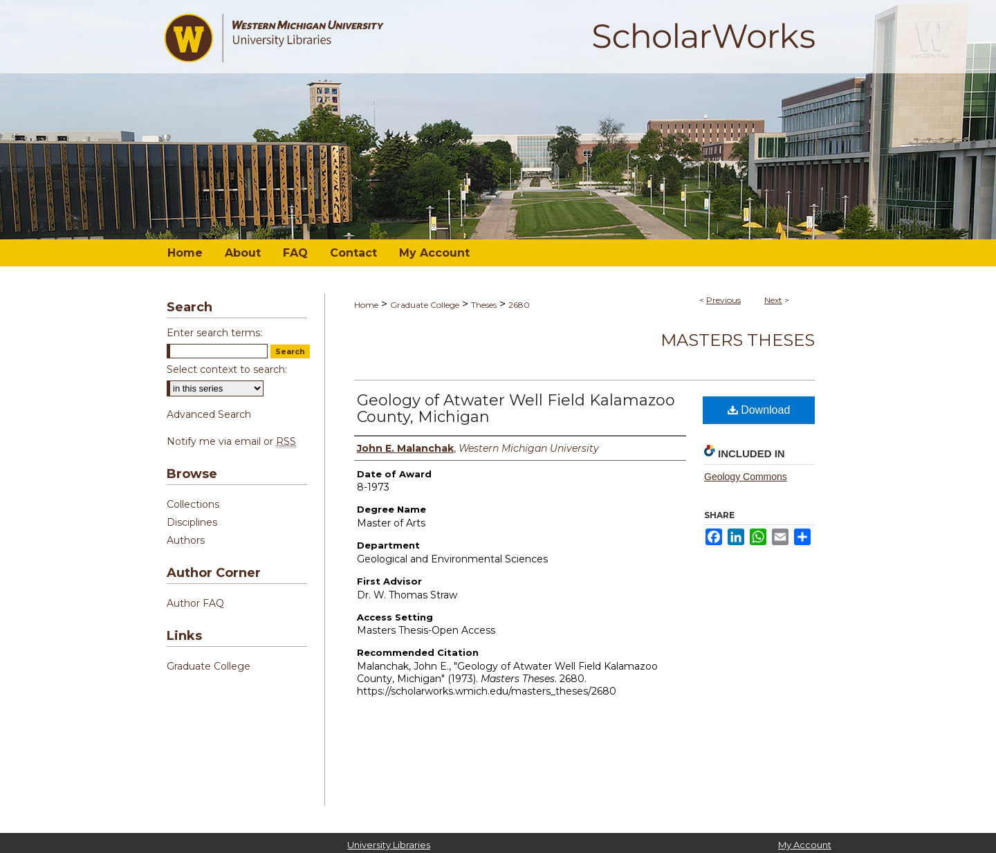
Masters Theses (738, 340)
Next (773, 300)
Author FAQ (195, 603)
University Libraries (388, 844)
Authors (186, 540)
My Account (804, 844)
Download (759, 410)
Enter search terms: (214, 333)
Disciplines (192, 522)
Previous (723, 300)
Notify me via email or (231, 441)
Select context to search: (227, 369)
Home (366, 305)
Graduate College (424, 305)
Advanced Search (209, 414)
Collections (193, 504)
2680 (519, 305)
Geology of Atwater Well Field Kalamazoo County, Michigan (516, 408)
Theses (484, 305)
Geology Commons (745, 476)
